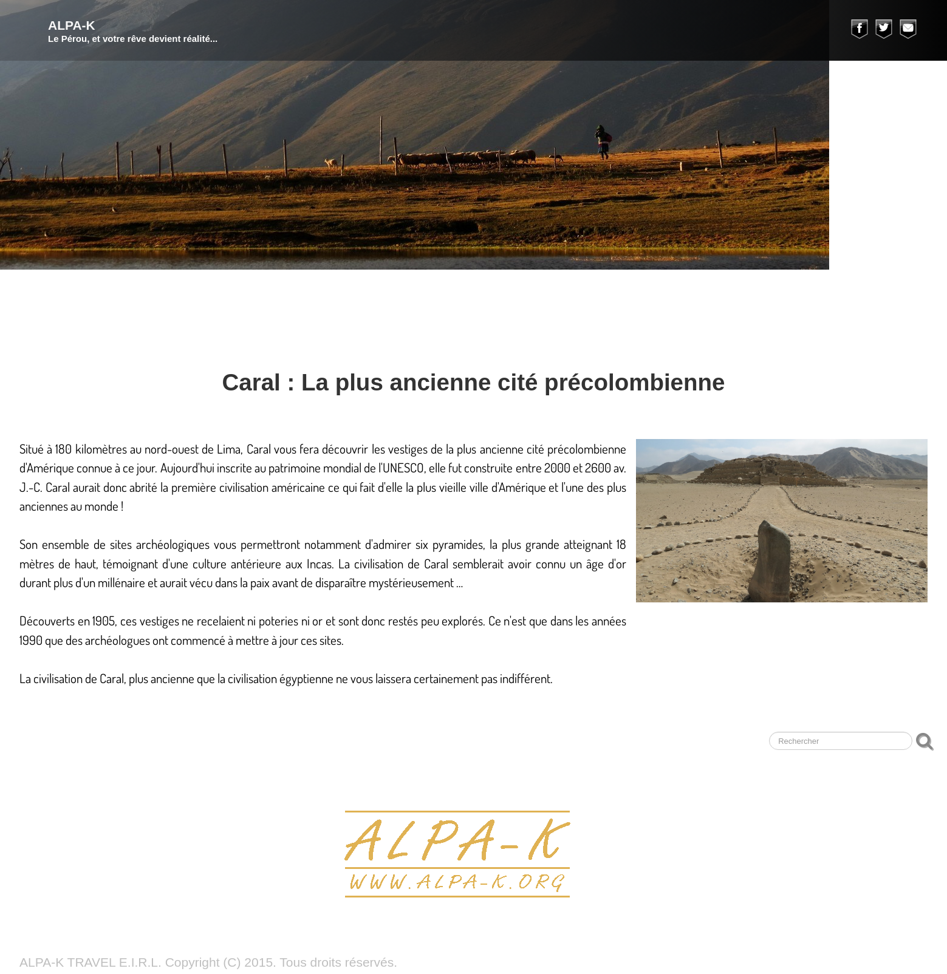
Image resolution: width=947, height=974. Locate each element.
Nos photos (560, 294)
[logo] (118, 30)
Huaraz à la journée (440, 294)
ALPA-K (31, 294)
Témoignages (766, 294)
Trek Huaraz (220, 294)
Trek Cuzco (319, 294)
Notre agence (663, 294)
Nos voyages (116, 294)
